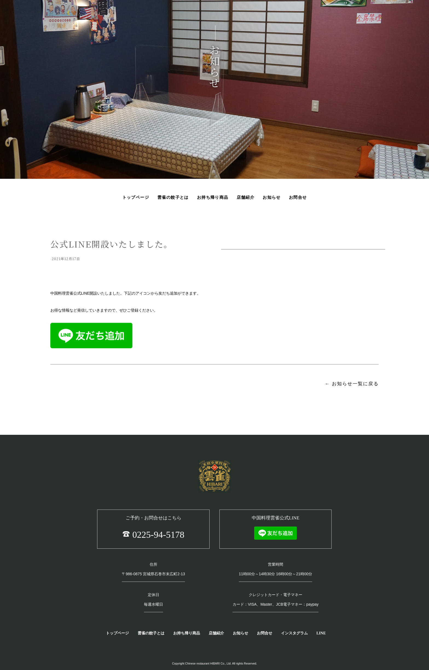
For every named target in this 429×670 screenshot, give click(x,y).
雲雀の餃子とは (151, 633)
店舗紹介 (216, 633)
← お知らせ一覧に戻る (352, 383)
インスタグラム (294, 633)
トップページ (117, 633)
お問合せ (264, 633)
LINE (321, 633)
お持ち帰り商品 (186, 633)
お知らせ (240, 633)
